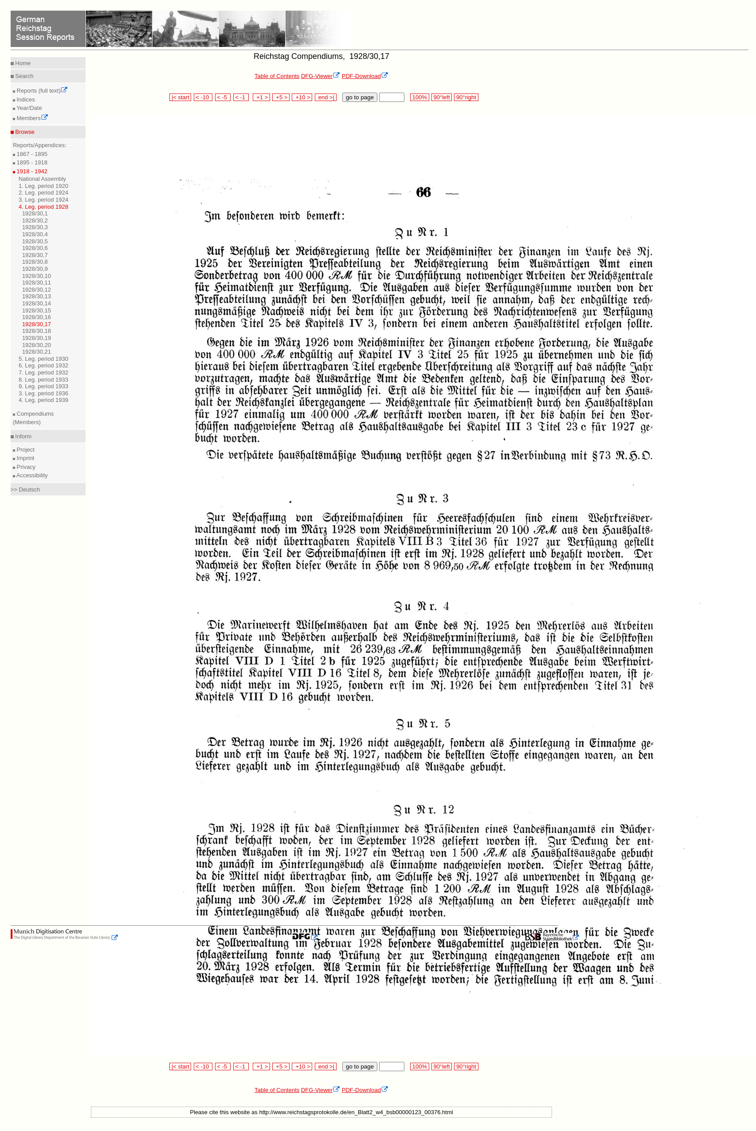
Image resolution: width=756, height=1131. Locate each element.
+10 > (302, 97)
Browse (24, 132)
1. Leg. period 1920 (43, 186)
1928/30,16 (36, 317)
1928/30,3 (35, 227)
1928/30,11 (36, 282)
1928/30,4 (35, 234)
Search (24, 76)
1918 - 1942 (31, 171)
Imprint (24, 458)
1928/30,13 (36, 296)
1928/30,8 (35, 261)
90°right (466, 97)
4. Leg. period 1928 (43, 206)
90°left (441, 97)
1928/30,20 (36, 345)
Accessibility (31, 475)
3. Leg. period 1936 (43, 393)
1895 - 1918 (31, 162)
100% (419, 97)
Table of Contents (277, 76)
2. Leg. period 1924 (43, 192)
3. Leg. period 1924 (43, 199)
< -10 (203, 97)
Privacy (25, 467)
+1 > (261, 97)
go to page (360, 97)
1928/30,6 (35, 248)
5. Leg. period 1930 (43, 358)
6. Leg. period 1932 (43, 365)
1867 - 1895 (31, 154)
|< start (180, 97)
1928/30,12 (36, 289)
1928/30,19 (36, 338)
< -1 (241, 97)
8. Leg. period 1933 (43, 379)
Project (25, 449)
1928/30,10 (36, 276)
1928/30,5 (35, 241)
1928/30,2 (35, 220)
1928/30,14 (36, 303)
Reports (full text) (41, 90)
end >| (325, 97)
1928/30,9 (35, 268)
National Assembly (42, 179)
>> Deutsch (25, 489)
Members (31, 118)
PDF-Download (365, 76)
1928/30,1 (35, 213)
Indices (25, 99)
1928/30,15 (36, 310)
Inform (22, 436)
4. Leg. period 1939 (43, 400)
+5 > (281, 97)
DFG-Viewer (320, 76)
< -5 (223, 97)
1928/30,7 (35, 255)
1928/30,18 (36, 331)
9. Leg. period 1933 (43, 386)
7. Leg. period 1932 (43, 372)
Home (22, 63)
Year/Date (28, 108)
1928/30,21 (36, 351)
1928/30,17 (36, 324)
